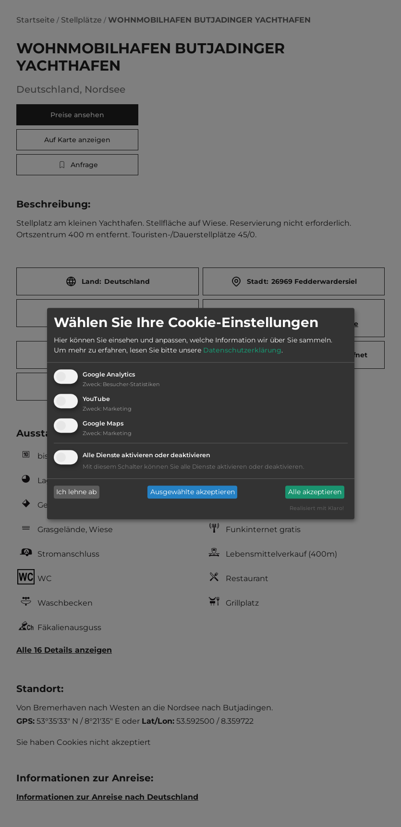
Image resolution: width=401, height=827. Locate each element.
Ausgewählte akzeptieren (192, 492)
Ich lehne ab (76, 492)
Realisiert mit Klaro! (317, 508)
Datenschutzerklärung (242, 350)
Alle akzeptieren (314, 492)
